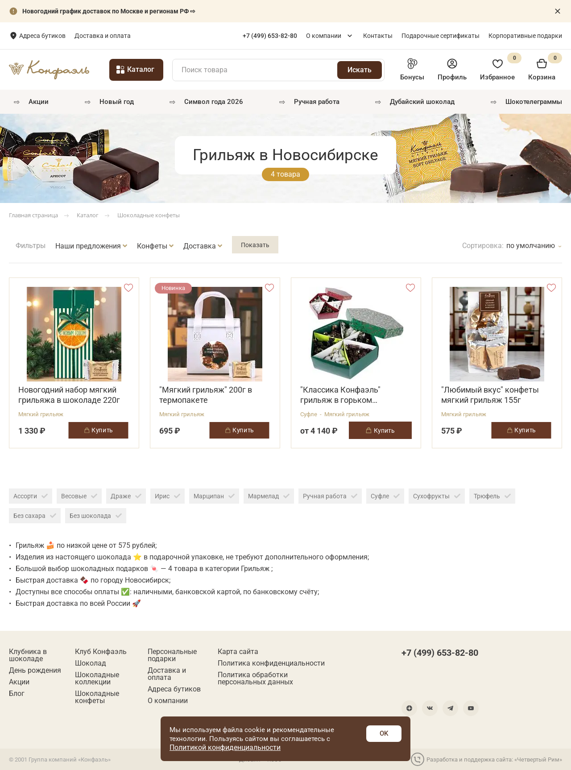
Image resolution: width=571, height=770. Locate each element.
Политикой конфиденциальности (225, 747)
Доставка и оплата (162, 35)
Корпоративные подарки (525, 35)
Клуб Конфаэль (101, 651)
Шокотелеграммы (533, 102)
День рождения (35, 670)
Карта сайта (238, 651)
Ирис (167, 496)
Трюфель (492, 496)
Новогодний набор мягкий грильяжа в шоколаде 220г (69, 395)
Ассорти (30, 496)
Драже (126, 496)
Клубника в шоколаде (28, 655)
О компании (323, 35)
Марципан (214, 496)
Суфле (385, 496)
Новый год (116, 102)
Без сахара (34, 515)
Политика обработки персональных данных (255, 678)
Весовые (79, 496)
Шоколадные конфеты (97, 697)
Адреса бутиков (102, 35)
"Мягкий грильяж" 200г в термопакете (205, 395)
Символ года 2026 (213, 102)
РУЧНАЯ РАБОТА (316, 102)
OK (384, 733)
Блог (17, 693)
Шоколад (90, 663)
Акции (39, 102)
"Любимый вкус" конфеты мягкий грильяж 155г (490, 395)
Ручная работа (330, 496)
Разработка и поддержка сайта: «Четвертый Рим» (486, 759)
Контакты (378, 35)
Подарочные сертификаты (440, 35)
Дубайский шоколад (422, 102)
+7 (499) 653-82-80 (439, 652)
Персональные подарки (172, 655)
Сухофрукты (436, 496)
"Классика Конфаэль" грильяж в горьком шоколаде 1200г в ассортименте (340, 395)
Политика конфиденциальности (271, 663)
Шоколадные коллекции (97, 678)
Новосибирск (39, 36)
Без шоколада (96, 515)
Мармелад (269, 496)
